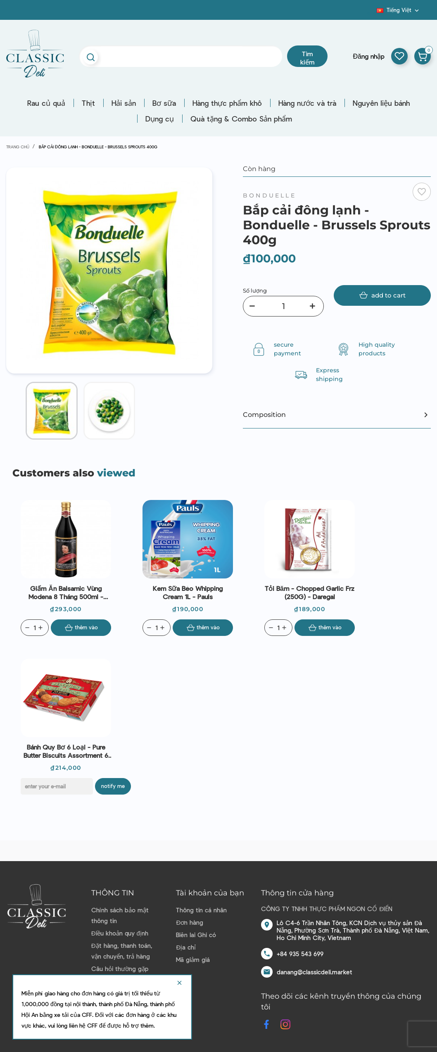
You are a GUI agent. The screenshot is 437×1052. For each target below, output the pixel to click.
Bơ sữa (164, 102)
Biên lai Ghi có (196, 934)
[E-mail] (57, 786)
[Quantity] (35, 627)
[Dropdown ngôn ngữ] (398, 10)
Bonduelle (269, 195)
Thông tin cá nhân (201, 910)
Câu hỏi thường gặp (119, 968)
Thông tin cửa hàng (297, 892)
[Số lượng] (283, 306)
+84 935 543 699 (300, 953)
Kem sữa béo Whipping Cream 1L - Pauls (188, 592)
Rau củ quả (46, 102)
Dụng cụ (159, 118)
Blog (372, 13)
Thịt (88, 102)
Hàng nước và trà (307, 102)
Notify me (113, 786)
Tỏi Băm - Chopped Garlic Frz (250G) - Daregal (309, 592)
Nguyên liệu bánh (381, 102)
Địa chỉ (186, 947)
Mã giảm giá (193, 959)
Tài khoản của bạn (210, 892)
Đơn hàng (189, 922)
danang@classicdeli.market (314, 972)
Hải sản (124, 102)
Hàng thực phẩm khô (227, 102)
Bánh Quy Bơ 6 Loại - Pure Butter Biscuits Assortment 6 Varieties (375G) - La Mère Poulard (66, 751)
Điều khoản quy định (119, 933)
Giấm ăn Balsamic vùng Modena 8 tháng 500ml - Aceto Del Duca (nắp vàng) (66, 592)
